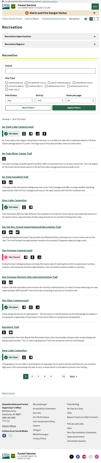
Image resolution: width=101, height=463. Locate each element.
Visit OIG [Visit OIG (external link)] (37, 413)
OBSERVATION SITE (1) (56, 86)
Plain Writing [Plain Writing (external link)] (73, 404)
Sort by (39, 95)
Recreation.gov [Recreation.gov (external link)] (40, 404)
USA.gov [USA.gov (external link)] (37, 430)
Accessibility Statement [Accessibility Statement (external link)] (44, 408)
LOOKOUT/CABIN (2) (16, 86)
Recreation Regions (14, 44)
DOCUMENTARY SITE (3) (37, 83)
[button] (85, 19)
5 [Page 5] (51, 376)
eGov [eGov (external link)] (69, 428)
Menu (95, 6)
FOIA (69, 413)
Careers (36, 425)
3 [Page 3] (38, 376)
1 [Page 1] (25, 376)
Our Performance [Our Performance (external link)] (41, 417)
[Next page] (74, 376)
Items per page (73, 95)
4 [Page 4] (44, 376)
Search (8, 65)
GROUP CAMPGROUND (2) (61, 83)
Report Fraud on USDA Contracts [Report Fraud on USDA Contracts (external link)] (82, 417)
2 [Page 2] (32, 376)
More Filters (28, 107)
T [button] (91, 19)
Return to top (8, 393)
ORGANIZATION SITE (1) (79, 86)
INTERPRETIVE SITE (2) (84, 83)
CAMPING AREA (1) (36, 86)
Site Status (11, 95)
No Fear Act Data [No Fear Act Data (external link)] (75, 408)
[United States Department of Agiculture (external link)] (6, 6)
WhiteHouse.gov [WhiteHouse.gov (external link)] (40, 434)
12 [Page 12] (63, 376)
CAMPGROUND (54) (15, 83)
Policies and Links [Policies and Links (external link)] (75, 423)
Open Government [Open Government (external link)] (75, 436)
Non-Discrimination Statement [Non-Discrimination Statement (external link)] (81, 432)
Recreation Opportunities (18, 36)
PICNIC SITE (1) (13, 89)
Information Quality (76, 441)
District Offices (9, 426)
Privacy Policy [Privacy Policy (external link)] (39, 438)
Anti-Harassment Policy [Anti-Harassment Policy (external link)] (44, 421)
